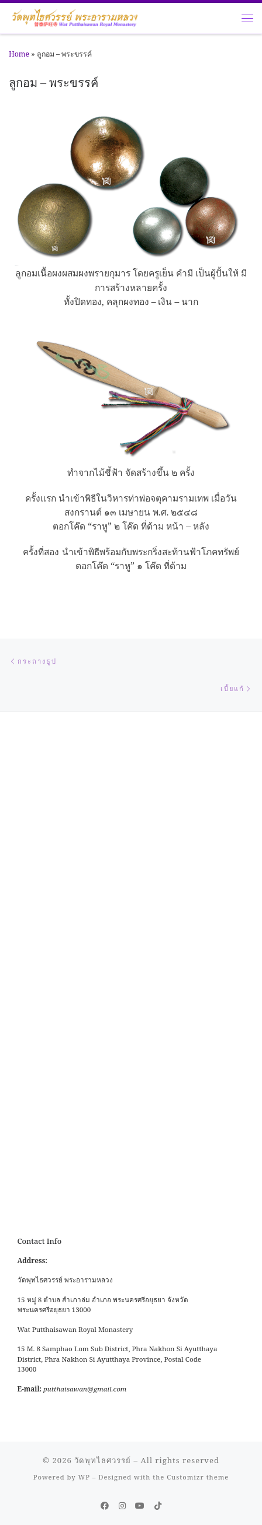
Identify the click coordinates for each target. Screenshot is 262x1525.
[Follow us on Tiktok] (157, 1505)
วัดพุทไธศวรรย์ (102, 1460)
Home (19, 54)
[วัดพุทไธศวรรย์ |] (74, 16)
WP (83, 1477)
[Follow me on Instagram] (122, 1505)
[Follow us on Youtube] (139, 1505)
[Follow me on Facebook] (105, 1505)
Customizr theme (198, 1477)
